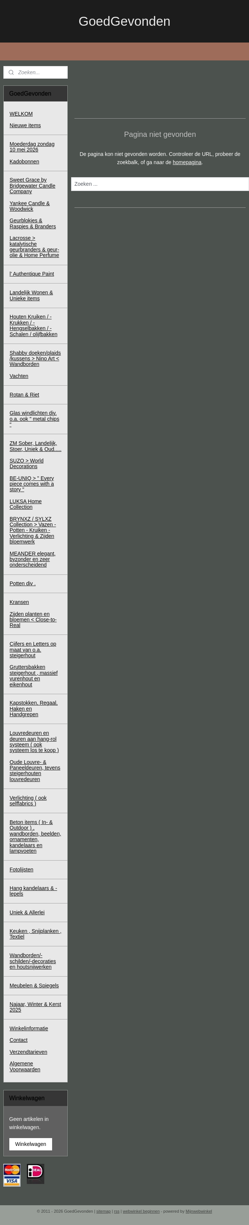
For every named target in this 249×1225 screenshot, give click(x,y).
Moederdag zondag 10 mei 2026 (32, 147)
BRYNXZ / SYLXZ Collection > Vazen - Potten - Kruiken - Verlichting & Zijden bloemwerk (33, 530)
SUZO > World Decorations (27, 463)
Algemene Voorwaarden (25, 1066)
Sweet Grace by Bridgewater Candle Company (32, 185)
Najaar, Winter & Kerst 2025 (35, 1007)
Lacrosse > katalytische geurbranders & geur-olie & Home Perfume (34, 246)
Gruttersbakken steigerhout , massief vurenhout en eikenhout (34, 675)
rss (116, 1211)
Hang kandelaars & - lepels (33, 891)
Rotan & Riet (24, 395)
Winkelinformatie (29, 1028)
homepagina (187, 162)
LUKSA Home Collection (26, 504)
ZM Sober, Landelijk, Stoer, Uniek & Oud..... (35, 446)
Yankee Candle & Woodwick (30, 206)
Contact (19, 1040)
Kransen (19, 602)
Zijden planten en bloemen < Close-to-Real (33, 620)
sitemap (103, 1211)
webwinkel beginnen (141, 1211)
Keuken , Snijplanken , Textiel (35, 934)
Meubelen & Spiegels (34, 986)
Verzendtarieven (28, 1052)
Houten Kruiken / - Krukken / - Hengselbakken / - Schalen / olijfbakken (33, 325)
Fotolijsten (21, 869)
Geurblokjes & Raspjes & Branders (33, 223)
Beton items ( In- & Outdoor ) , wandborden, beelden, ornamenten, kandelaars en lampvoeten (35, 836)
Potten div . (23, 583)
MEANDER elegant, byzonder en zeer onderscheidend (33, 559)
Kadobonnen (24, 162)
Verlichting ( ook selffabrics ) (28, 800)
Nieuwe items (25, 125)
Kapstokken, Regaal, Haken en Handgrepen (34, 708)
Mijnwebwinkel (199, 1211)
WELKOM (21, 114)
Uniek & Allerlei (27, 912)
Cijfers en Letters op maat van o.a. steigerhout (33, 649)
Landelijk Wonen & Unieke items (31, 295)
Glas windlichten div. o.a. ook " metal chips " (34, 418)
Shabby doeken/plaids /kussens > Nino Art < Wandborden (35, 358)
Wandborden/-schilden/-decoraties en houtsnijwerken (33, 961)
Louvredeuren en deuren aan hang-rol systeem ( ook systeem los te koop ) (34, 741)
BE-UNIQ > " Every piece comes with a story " (32, 484)
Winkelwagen (30, 1144)
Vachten (19, 376)
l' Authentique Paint (32, 274)
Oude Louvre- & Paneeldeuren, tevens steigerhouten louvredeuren (35, 770)
